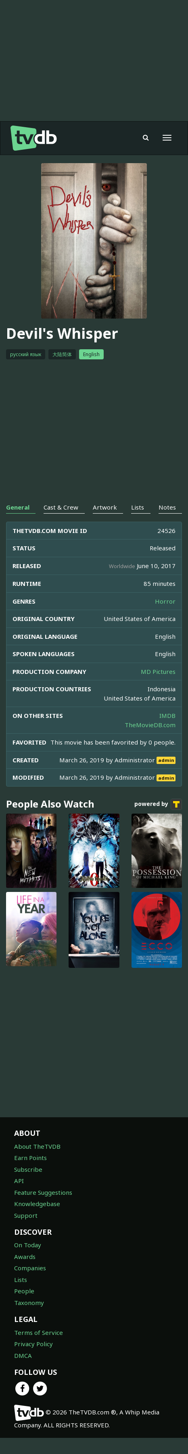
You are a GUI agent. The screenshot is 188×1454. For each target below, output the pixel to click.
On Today (27, 1245)
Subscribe (28, 1169)
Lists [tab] (137, 507)
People (24, 1291)
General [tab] (17, 507)
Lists (20, 1280)
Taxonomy (29, 1303)
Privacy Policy (33, 1344)
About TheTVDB (37, 1146)
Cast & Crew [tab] (61, 507)
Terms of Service (38, 1332)
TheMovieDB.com (150, 725)
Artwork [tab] (105, 507)
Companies (30, 1268)
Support (26, 1215)
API (19, 1181)
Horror (165, 601)
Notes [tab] (167, 507)
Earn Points (30, 1158)
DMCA (23, 1355)
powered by (158, 804)
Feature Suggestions (43, 1192)
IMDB (167, 715)
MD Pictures (158, 671)
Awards (25, 1257)
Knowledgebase (37, 1204)
